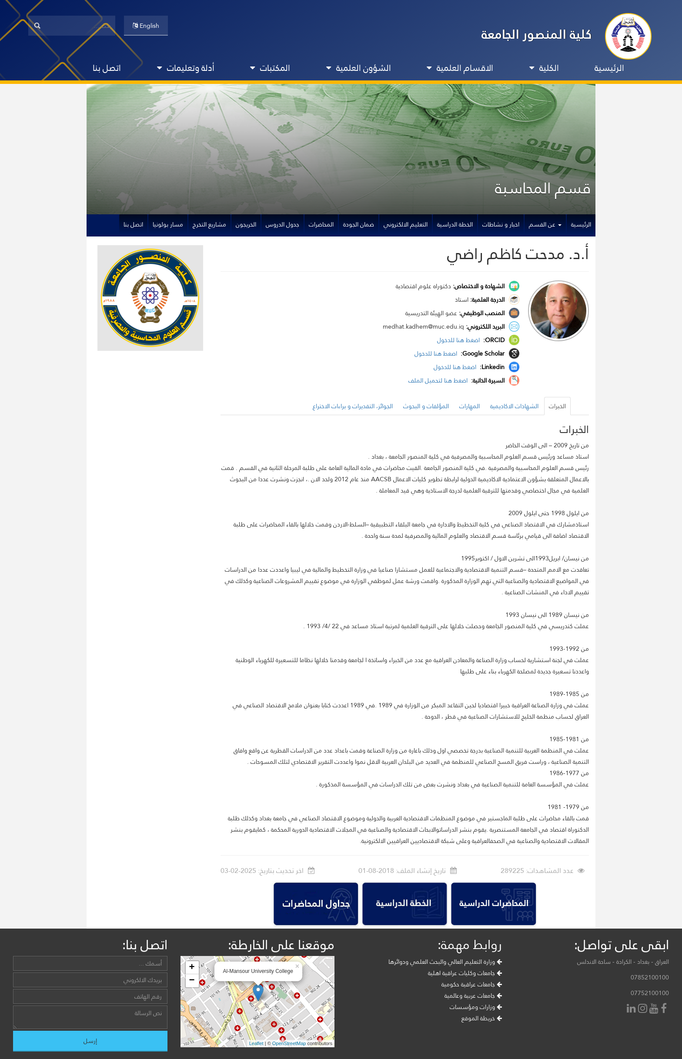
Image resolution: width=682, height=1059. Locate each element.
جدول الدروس (282, 224)
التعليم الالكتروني (406, 224)
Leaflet (256, 1043)
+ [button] (191, 967)
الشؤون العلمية (358, 68)
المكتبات (270, 68)
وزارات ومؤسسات (476, 1006)
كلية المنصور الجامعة (536, 34)
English (146, 25)
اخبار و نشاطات (500, 224)
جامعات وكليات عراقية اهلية (465, 973)
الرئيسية (609, 68)
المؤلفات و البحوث (426, 406)
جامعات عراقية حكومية (471, 984)
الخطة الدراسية (455, 224)
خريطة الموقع (481, 1018)
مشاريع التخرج (209, 224)
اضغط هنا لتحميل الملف (438, 380)
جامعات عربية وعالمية (473, 995)
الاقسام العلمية (460, 68)
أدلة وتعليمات (185, 68)
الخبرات (557, 406)
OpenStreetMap (289, 1043)
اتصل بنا (107, 68)
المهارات (469, 406)
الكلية (544, 68)
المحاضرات (321, 224)
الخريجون (246, 224)
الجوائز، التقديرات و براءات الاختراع (353, 406)
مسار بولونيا (168, 224)
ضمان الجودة (358, 224)
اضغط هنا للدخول (459, 340)
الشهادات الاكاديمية (514, 406)
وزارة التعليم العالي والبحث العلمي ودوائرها (445, 961)
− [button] (191, 980)
